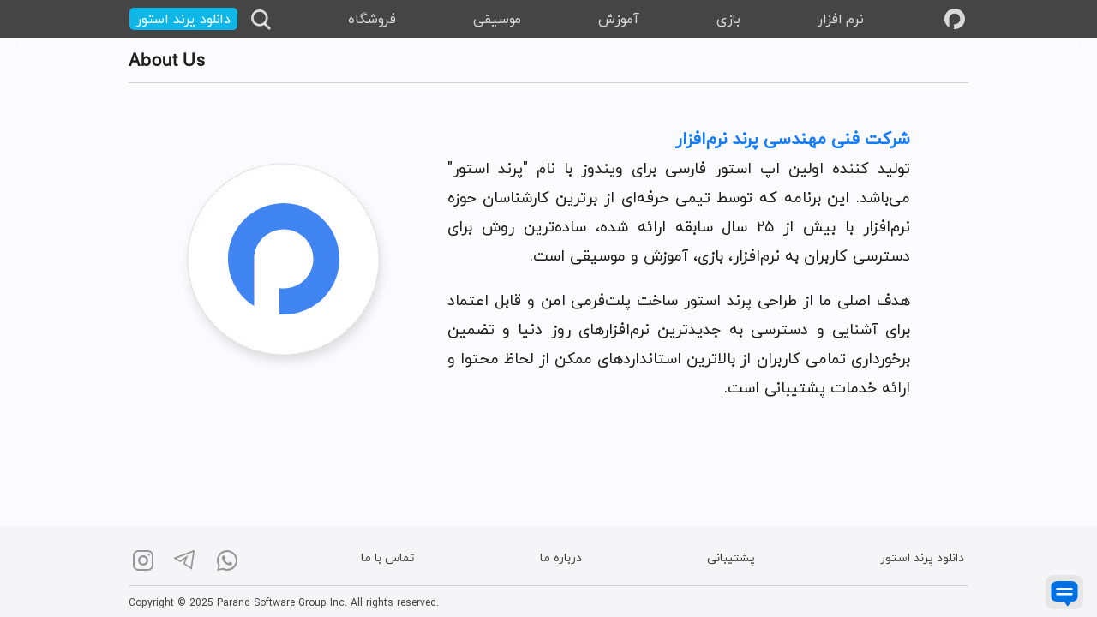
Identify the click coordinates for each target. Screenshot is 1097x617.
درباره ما (561, 559)
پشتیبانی (731, 559)
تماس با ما (388, 559)
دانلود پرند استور (922, 559)
